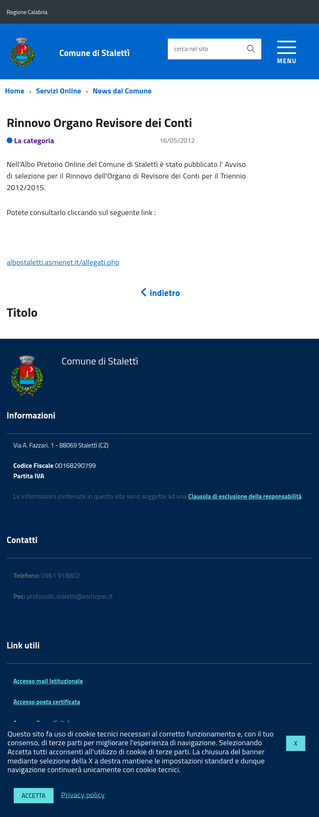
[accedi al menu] (287, 51)
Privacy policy (83, 794)
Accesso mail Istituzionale (48, 681)
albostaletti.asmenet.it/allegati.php (63, 262)
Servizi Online (58, 90)
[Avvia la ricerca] (250, 49)
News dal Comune (122, 90)
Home (15, 90)
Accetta (34, 795)
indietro (159, 292)
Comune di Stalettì (94, 53)
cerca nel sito (191, 48)
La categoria (34, 140)
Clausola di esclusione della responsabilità (245, 496)
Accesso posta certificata (46, 702)
